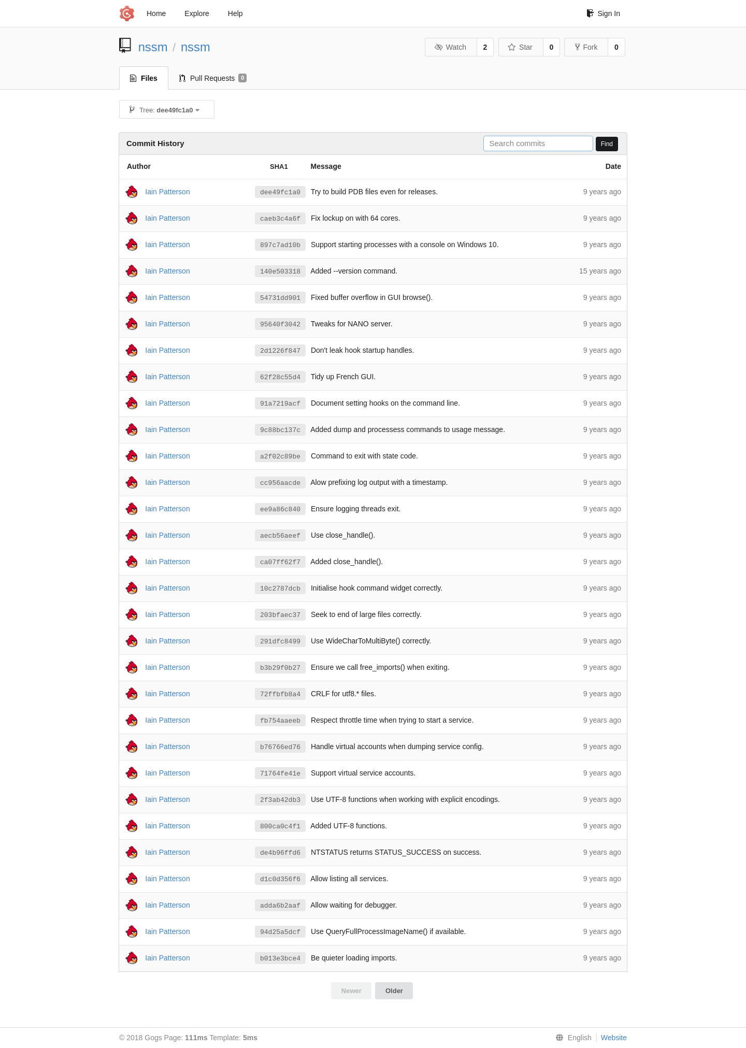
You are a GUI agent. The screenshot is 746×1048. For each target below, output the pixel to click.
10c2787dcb (280, 588)
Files (143, 78)
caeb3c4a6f (280, 218)
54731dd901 (280, 298)
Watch (450, 47)
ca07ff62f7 (280, 562)
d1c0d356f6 (280, 879)
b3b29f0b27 (280, 667)
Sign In (603, 13)
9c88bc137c (280, 430)
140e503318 (280, 271)
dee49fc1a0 (280, 192)
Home (156, 13)
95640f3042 (280, 324)
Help (235, 13)
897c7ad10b (280, 245)
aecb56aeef (280, 535)
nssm (153, 47)
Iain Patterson (167, 191)
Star (520, 47)
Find (607, 144)
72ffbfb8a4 (280, 694)
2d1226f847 (280, 350)
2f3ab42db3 (280, 800)
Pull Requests (213, 78)
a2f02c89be (280, 456)
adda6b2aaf (280, 905)
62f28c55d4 (280, 377)
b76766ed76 (280, 747)
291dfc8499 (280, 641)
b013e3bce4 (280, 958)
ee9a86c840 (280, 509)
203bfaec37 (280, 615)
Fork (586, 47)
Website (614, 1037)
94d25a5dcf (280, 932)
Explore (196, 13)
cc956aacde (280, 482)
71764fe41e (280, 773)
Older (394, 991)
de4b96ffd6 (280, 852)
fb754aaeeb (280, 720)
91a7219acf (280, 403)
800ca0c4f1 (280, 826)
